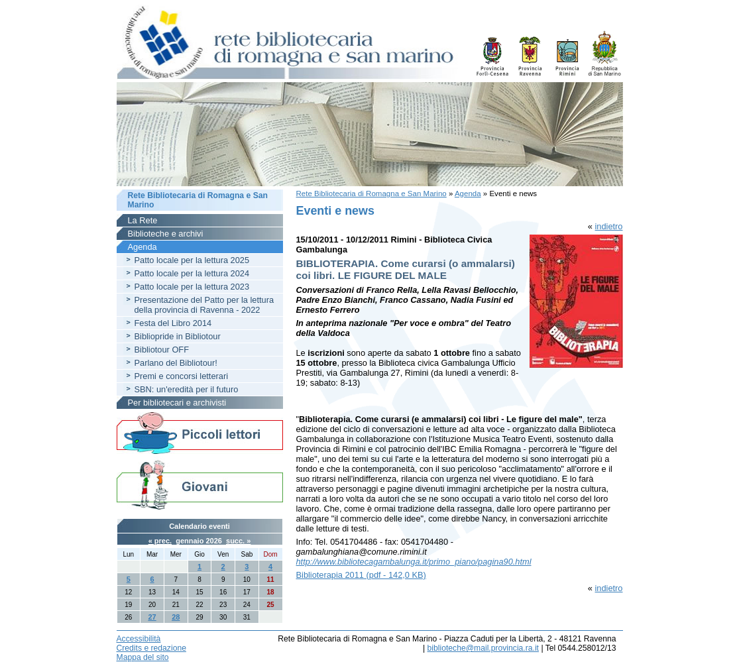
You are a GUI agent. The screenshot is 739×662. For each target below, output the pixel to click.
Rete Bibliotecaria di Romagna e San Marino (371, 193)
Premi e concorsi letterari (182, 376)
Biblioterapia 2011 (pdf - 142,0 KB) (361, 575)
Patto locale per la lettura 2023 (192, 287)
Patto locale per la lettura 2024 (192, 273)
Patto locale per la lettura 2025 (192, 260)
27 (152, 617)
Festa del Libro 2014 (173, 323)
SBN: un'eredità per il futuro (187, 389)
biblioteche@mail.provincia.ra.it (483, 648)
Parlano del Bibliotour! (176, 363)
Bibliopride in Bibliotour (178, 336)
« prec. (160, 541)
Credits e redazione (151, 648)
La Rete (143, 220)
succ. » (238, 541)
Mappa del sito (143, 657)
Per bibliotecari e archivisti (177, 403)
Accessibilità (139, 638)
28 (176, 617)
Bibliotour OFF (162, 350)
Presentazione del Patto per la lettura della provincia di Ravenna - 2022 (204, 305)
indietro (609, 226)
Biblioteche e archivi (165, 234)
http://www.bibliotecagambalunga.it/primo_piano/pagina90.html (414, 562)
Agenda (468, 193)
